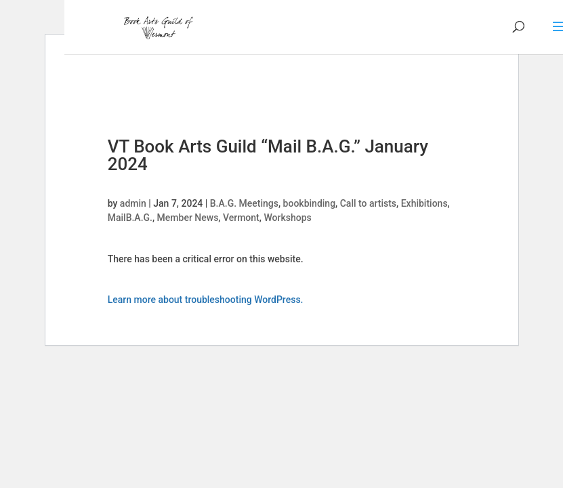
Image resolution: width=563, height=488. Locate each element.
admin (133, 203)
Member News (188, 217)
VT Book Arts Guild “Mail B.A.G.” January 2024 (268, 155)
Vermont (241, 217)
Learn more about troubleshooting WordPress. (206, 299)
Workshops (287, 217)
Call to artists (368, 203)
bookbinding (309, 203)
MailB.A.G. (130, 217)
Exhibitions (424, 203)
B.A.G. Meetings (244, 203)
